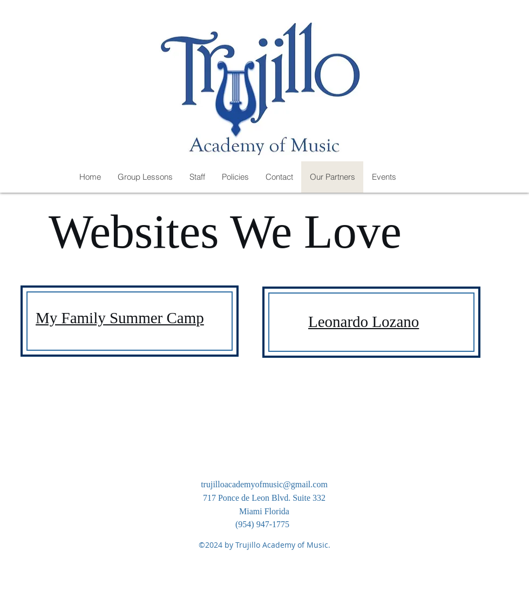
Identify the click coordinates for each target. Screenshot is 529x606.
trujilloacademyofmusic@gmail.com (264, 484)
